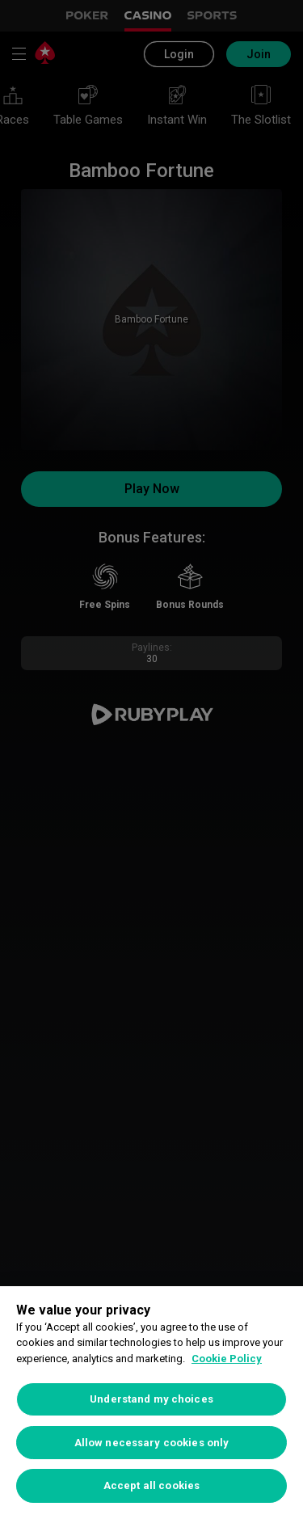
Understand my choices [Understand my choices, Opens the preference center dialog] (151, 1399)
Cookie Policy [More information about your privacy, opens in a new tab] (226, 1358)
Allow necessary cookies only (151, 1443)
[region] (151, 1402)
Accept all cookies (151, 1485)
